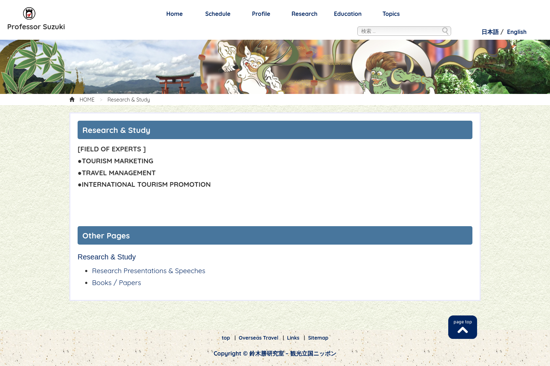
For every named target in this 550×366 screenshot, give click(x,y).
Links (293, 338)
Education (348, 13)
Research (305, 13)
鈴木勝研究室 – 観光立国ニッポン (29, 13)
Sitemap (318, 338)
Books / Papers (116, 282)
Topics (391, 13)
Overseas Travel (259, 338)
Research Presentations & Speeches (148, 270)
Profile (261, 13)
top (226, 338)
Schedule (218, 13)
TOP (462, 327)
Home (174, 13)
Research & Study (107, 257)
